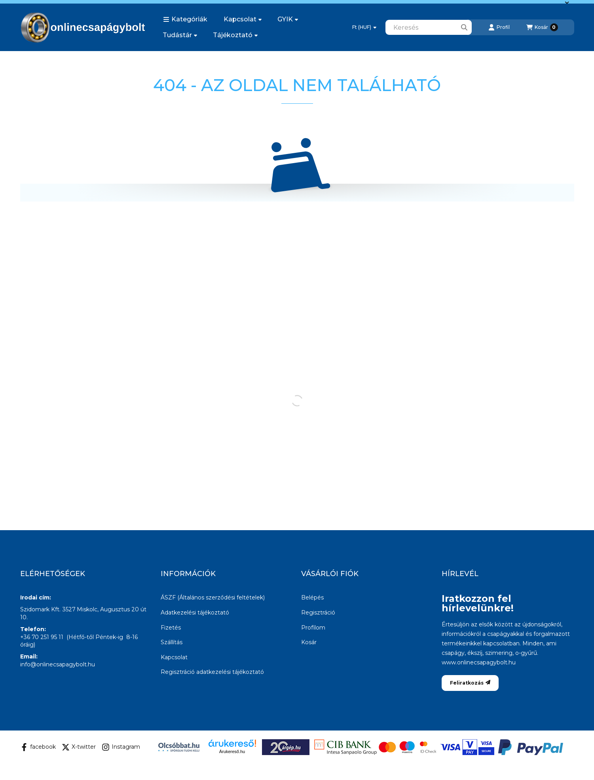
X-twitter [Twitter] (79, 747)
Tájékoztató (235, 35)
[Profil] (499, 27)
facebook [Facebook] (38, 747)
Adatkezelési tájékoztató (195, 612)
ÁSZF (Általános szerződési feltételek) (213, 597)
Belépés (312, 597)
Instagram (121, 747)
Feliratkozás (470, 683)
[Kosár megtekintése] (542, 27)
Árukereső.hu (232, 751)
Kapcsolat (243, 19)
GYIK (287, 19)
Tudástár (180, 35)
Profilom (313, 627)
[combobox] (428, 27)
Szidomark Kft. (40, 609)
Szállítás (171, 642)
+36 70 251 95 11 (41, 637)
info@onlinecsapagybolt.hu (57, 664)
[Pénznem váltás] (364, 27)
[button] (185, 19)
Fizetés (171, 627)
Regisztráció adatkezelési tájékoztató (212, 671)
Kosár (309, 642)
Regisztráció (318, 612)
